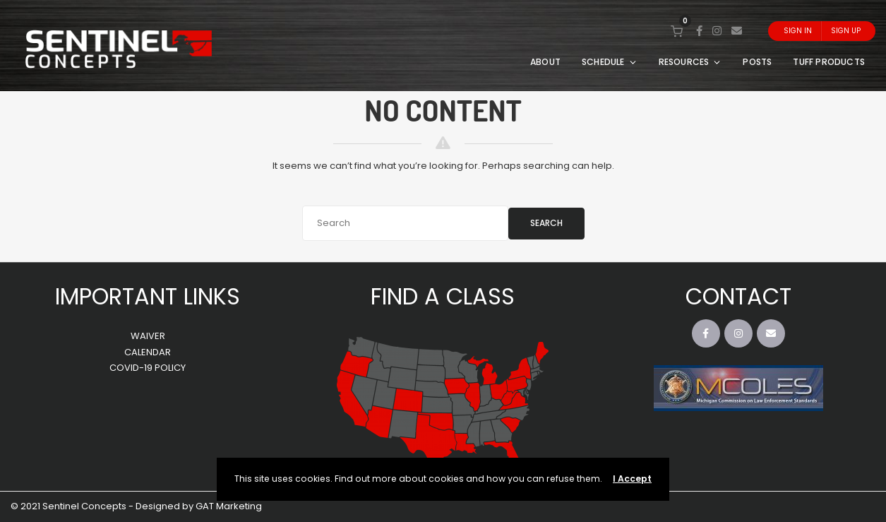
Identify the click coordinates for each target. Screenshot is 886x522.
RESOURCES (690, 62)
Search (546, 223)
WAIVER (148, 336)
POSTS (757, 62)
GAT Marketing (229, 506)
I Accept (632, 479)
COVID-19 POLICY (147, 367)
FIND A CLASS (443, 296)
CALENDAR (147, 352)
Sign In (798, 30)
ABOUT (545, 62)
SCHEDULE (609, 62)
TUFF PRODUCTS (829, 62)
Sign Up (846, 30)
